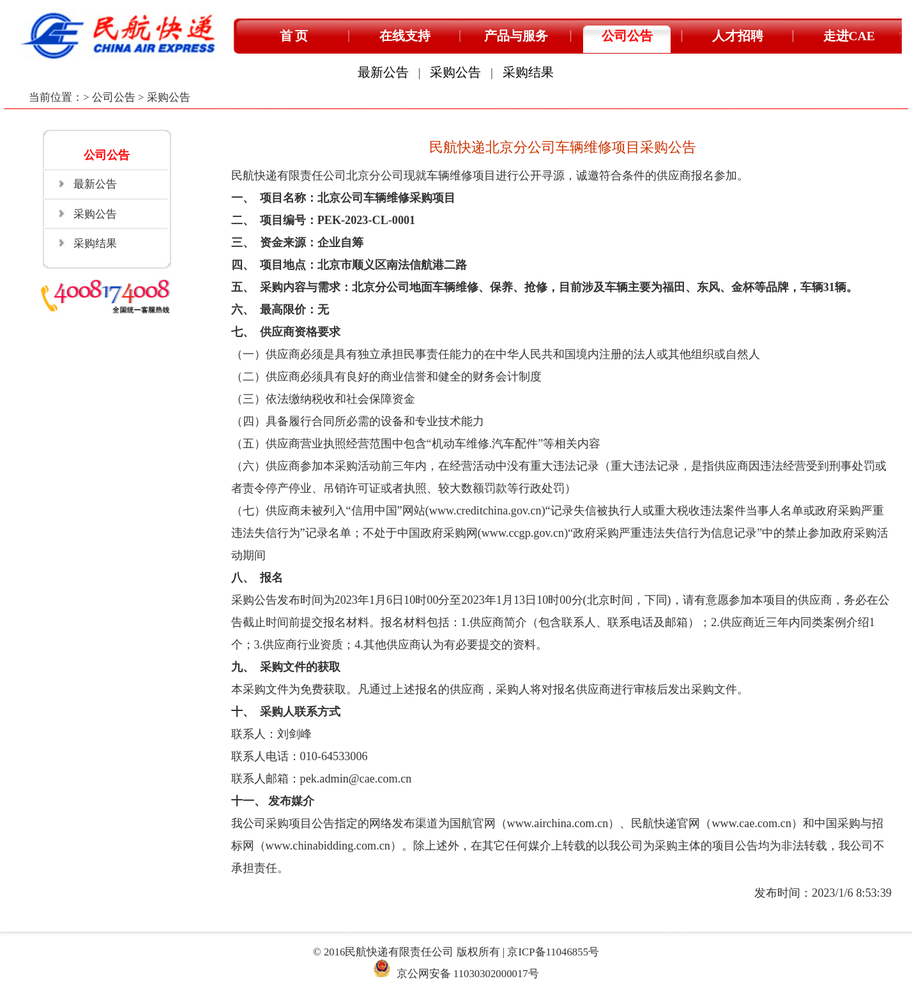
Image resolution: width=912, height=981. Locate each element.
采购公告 (455, 72)
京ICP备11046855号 (553, 952)
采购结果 (528, 72)
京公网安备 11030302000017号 (468, 974)
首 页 (294, 36)
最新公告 (383, 72)
